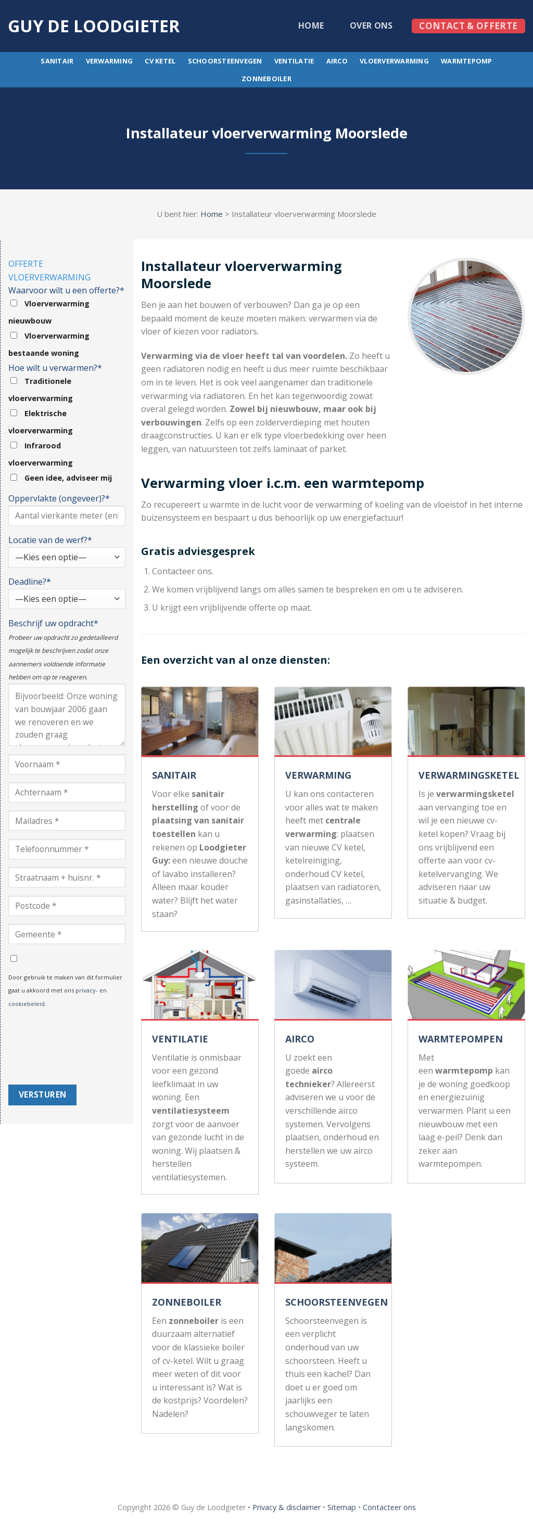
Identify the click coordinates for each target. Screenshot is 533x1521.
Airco (337, 61)
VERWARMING (318, 775)
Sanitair (57, 61)
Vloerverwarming (394, 61)
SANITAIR (174, 775)
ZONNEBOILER (186, 1302)
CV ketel (160, 61)
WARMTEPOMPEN (460, 1039)
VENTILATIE (180, 1039)
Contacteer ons (389, 1507)
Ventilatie (294, 61)
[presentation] (51, 1047)
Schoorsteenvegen (225, 61)
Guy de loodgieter (94, 26)
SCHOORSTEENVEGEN (336, 1302)
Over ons (371, 25)
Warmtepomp (466, 61)
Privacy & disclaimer (286, 1507)
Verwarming (109, 61)
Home (311, 25)
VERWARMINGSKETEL (468, 775)
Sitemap (341, 1507)
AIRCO (299, 1039)
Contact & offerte (468, 26)
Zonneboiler (266, 78)
